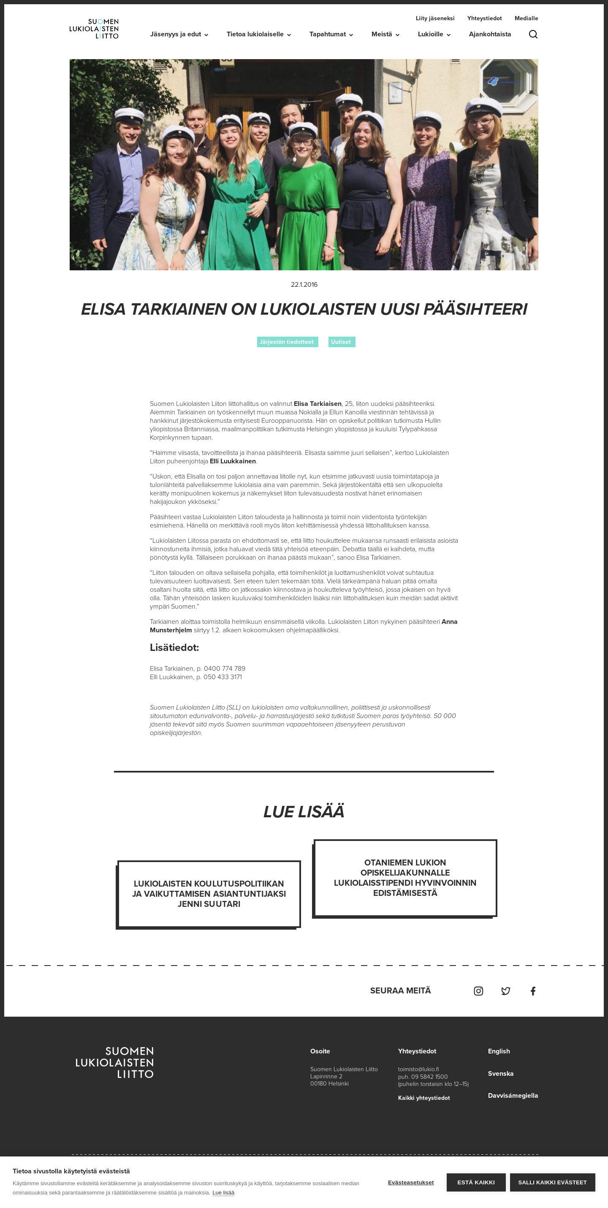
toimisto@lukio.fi (418, 1068)
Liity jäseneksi (435, 18)
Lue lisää (223, 1192)
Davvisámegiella (513, 1095)
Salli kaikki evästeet (552, 1182)
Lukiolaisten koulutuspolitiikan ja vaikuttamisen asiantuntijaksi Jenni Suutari (209, 894)
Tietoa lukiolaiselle (255, 34)
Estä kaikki (475, 1182)
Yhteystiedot (484, 18)
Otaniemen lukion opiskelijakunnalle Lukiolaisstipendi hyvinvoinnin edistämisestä (405, 878)
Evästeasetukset (411, 1182)
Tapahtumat (327, 34)
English (499, 1051)
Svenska (501, 1073)
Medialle (526, 18)
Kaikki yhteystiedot (424, 1097)
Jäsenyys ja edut (175, 34)
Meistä (382, 34)
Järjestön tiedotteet (287, 342)
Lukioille (430, 34)
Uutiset (341, 342)
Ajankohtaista (490, 34)
